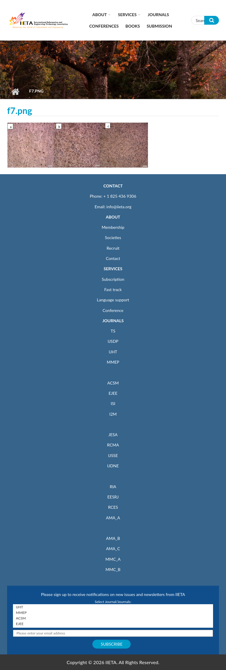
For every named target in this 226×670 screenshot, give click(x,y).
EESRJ (113, 496)
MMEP (113, 362)
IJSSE (113, 455)
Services (127, 14)
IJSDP (113, 341)
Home (15, 91)
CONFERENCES (104, 25)
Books (132, 25)
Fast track (113, 289)
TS (113, 330)
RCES (113, 507)
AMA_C (113, 548)
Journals (158, 14)
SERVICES (113, 268)
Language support (113, 299)
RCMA (113, 444)
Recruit (113, 248)
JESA (113, 434)
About (99, 14)
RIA (113, 486)
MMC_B (113, 569)
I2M (113, 414)
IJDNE (113, 465)
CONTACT (113, 185)
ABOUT (113, 216)
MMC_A (112, 559)
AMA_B (113, 538)
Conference (113, 310)
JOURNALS (113, 320)
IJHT (113, 351)
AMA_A (113, 517)
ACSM (113, 382)
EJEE (113, 393)
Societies (113, 237)
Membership (113, 227)
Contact (113, 258)
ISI (113, 403)
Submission (159, 25)
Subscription (113, 279)
